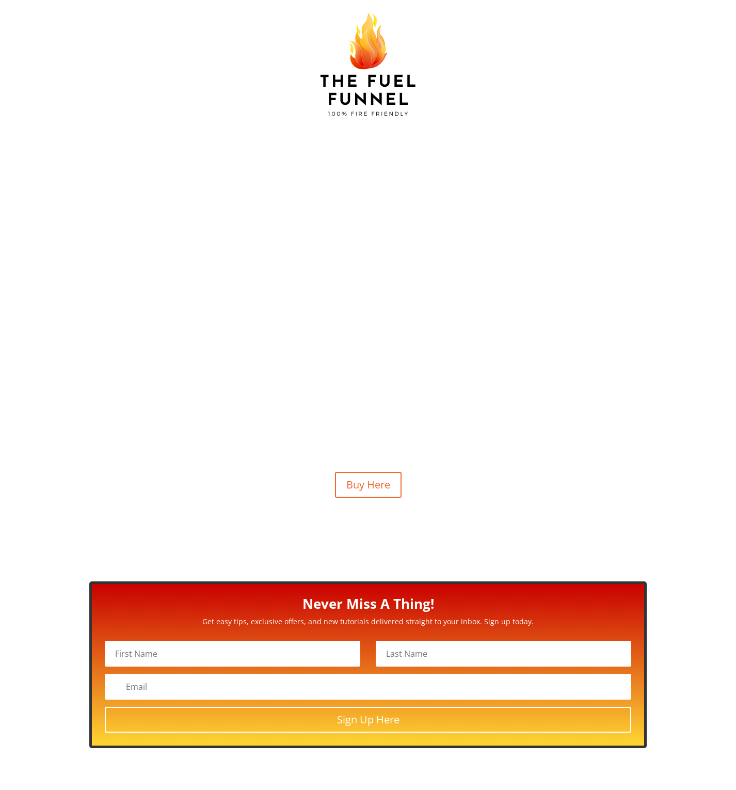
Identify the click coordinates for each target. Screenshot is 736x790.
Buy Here (368, 485)
